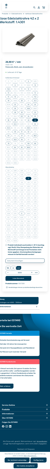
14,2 (16, 237)
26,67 (35, 109)
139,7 (29, 155)
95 (9, 151)
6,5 (9, 217)
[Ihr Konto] (39, 7)
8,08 (9, 225)
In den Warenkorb (18, 278)
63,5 (15, 139)
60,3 (35, 135)
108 (29, 151)
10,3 (16, 89)
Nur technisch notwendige (17, 460)
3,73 (23, 198)
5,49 (29, 210)
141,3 (36, 155)
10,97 (36, 229)
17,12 (9, 241)
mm (18, 268)
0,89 (16, 171)
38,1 (23, 120)
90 (36, 147)
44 (35, 124)
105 (23, 151)
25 (35, 104)
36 (8, 120)
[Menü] (6, 7)
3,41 (36, 194)
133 (23, 155)
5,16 (23, 210)
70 (8, 143)
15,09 (29, 237)
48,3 (28, 128)
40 (28, 120)
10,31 (29, 229)
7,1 (9, 221)
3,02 (22, 190)
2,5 (16, 182)
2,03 (36, 179)
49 (9, 132)
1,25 (36, 175)
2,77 (36, 186)
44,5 (8, 128)
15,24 (35, 237)
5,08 (22, 206)
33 (9, 116)
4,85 (9, 206)
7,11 (16, 221)
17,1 (29, 97)
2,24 (9, 186)
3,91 (36, 198)
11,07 (16, 233)
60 (29, 136)
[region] (25, 39)
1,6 (9, 175)
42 (35, 120)
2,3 (9, 182)
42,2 (9, 124)
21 (29, 101)
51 (21, 132)
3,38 (29, 194)
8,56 (22, 225)
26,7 (23, 109)
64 (22, 139)
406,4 (16, 163)
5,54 (36, 210)
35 (35, 116)
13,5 (16, 93)
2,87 (9, 190)
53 (36, 132)
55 (16, 136)
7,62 (29, 221)
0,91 (23, 171)
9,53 (29, 85)
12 (28, 89)
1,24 (29, 175)
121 (9, 155)
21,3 (35, 100)
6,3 (36, 214)
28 (15, 112)
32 (35, 112)
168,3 (15, 159)
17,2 (35, 97)
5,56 (9, 214)
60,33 (9, 140)
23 (23, 105)
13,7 (23, 93)
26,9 (28, 108)
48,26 (35, 128)
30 (22, 112)
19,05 (16, 101)
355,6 (9, 163)
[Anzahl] (20, 272)
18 (8, 100)
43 (29, 124)
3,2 (36, 190)
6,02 (29, 214)
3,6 (23, 194)
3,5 (16, 194)
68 (36, 140)
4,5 (23, 202)
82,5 (9, 147)
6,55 (22, 217)
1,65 (16, 179)
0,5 (9, 171)
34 (28, 116)
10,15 (22, 229)
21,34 (9, 105)
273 (29, 159)
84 (15, 147)
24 (28, 104)
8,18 (16, 225)
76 (23, 144)
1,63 (9, 179)
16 (15, 97)
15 (8, 97)
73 (16, 144)
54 (8, 135)
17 (23, 97)
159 (9, 159)
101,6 (16, 151)
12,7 (36, 89)
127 (16, 155)
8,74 (29, 225)
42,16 (22, 124)
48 (23, 128)
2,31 (16, 186)
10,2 (8, 89)
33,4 (16, 116)
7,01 (36, 217)
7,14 (23, 221)
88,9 (28, 147)
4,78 (36, 202)
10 (35, 85)
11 (21, 89)
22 (15, 104)
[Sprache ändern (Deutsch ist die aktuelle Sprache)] (6, 5)
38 (15, 120)
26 (15, 108)
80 (35, 143)
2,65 (29, 186)
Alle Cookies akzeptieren (26, 466)
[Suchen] (34, 7)
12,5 (29, 233)
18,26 (15, 241)
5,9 (16, 210)
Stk (8, 268)
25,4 (9, 109)
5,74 (16, 214)
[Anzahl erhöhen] (32, 272)
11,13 (22, 233)
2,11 (36, 182)
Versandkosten (42, 441)
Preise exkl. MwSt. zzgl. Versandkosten (19, 67)
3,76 (29, 198)
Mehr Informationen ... (30, 456)
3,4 (9, 194)
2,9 (29, 182)
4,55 (29, 202)
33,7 (22, 116)
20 (22, 100)
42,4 (15, 124)
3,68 (16, 198)
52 (28, 132)
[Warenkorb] (43, 7)
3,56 (9, 198)
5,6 (9, 210)
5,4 (29, 206)
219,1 (22, 159)
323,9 (35, 159)
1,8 (16, 175)
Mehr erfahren (9, 386)
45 (16, 128)
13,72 (29, 93)
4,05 (16, 202)
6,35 (36, 81)
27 (9, 112)
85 (22, 147)
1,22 (23, 175)
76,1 (28, 143)
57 (22, 135)
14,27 (22, 237)
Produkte (6, 409)
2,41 (22, 186)
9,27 (36, 225)
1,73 (23, 179)
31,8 (29, 112)
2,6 (23, 182)
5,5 (36, 206)
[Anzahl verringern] (8, 272)
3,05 (29, 190)
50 (15, 132)
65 (29, 140)
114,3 (36, 151)
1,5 (36, 171)
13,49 (9, 237)
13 (8, 93)
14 (35, 93)
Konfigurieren (38, 460)
